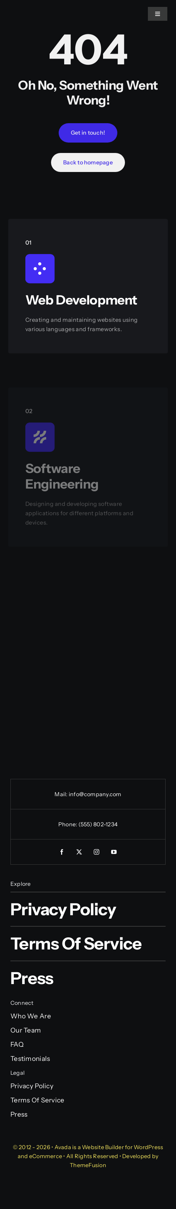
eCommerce (45, 1156)
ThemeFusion (88, 1165)
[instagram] (97, 851)
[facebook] (62, 851)
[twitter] (79, 851)
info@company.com (95, 794)
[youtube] (114, 851)
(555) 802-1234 (98, 824)
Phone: (68, 824)
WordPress (148, 1147)
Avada (63, 1147)
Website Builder (103, 1147)
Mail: (61, 794)
